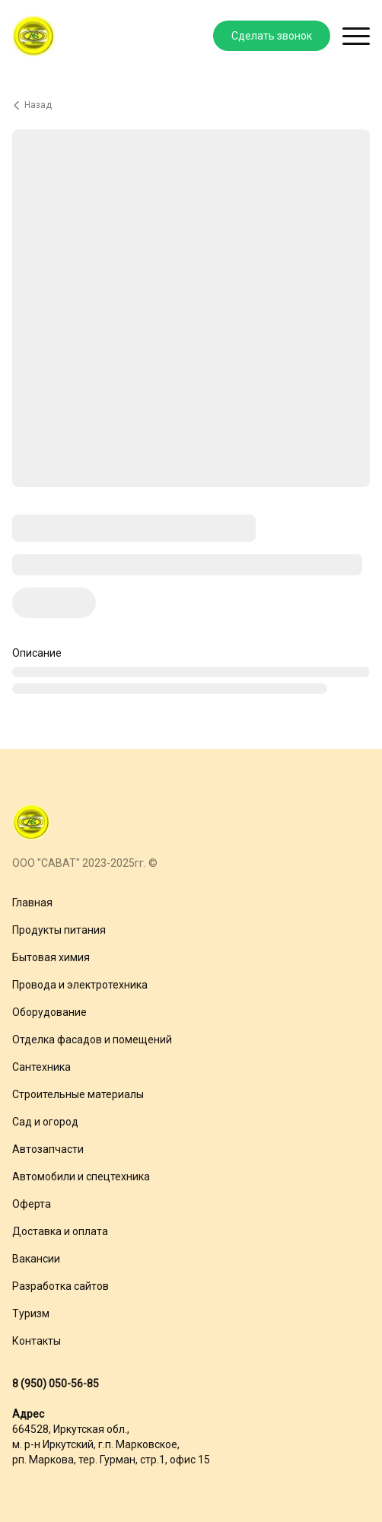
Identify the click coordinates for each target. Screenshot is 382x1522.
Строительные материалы (78, 1094)
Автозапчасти (48, 1149)
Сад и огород (45, 1122)
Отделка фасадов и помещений (92, 1039)
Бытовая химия (51, 957)
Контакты (36, 1341)
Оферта (31, 1204)
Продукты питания (59, 930)
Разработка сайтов (60, 1286)
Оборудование (49, 1012)
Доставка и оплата (60, 1231)
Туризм (30, 1313)
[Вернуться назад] (191, 105)
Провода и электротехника (80, 985)
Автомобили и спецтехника (81, 1176)
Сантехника (41, 1067)
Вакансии (36, 1259)
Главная (32, 902)
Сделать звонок (271, 36)
